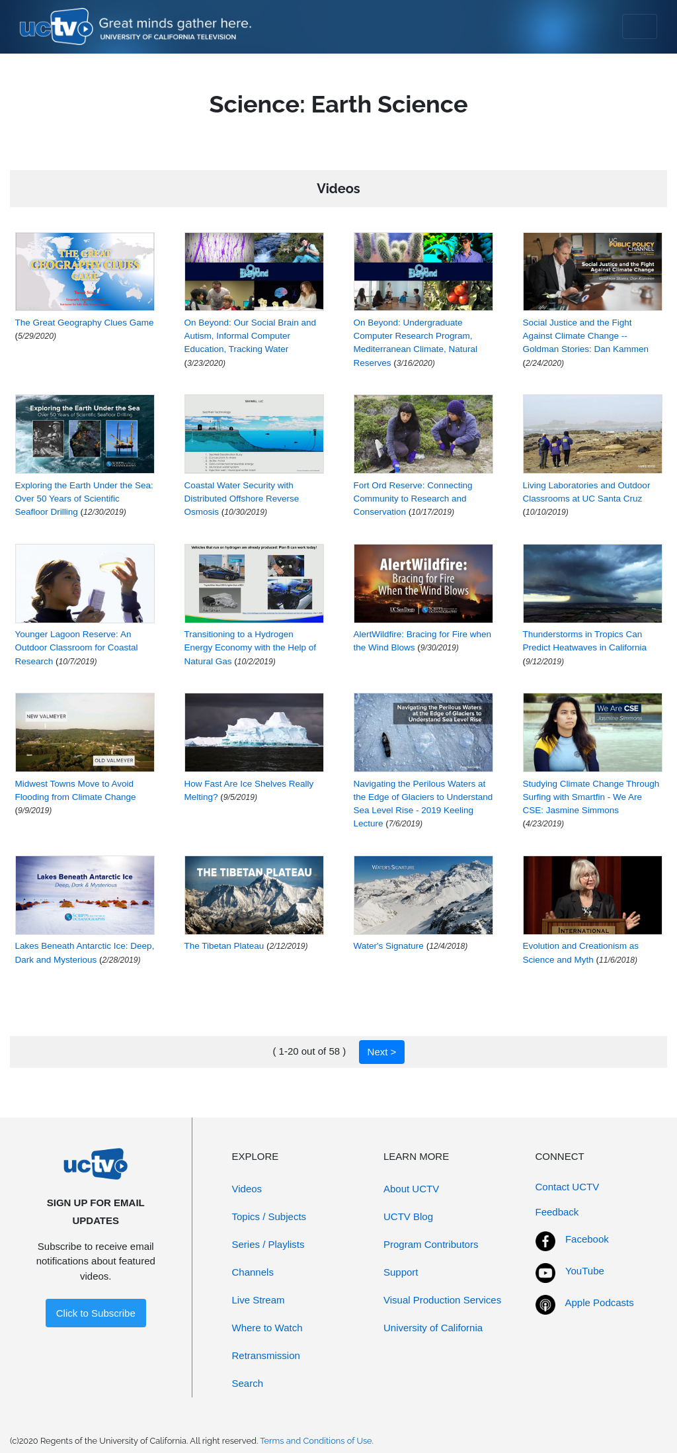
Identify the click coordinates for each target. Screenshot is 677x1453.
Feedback (557, 1211)
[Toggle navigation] (639, 26)
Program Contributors (430, 1244)
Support (400, 1272)
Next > (382, 1051)
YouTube (584, 1270)
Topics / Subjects (269, 1216)
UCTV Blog (408, 1216)
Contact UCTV (568, 1186)
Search (248, 1383)
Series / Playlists (268, 1244)
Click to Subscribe (96, 1313)
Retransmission (266, 1355)
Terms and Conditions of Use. (317, 1441)
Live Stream (258, 1299)
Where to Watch (267, 1327)
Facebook (587, 1239)
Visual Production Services (442, 1299)
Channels (253, 1272)
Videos (247, 1188)
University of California (433, 1327)
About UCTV (411, 1188)
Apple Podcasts (599, 1302)
